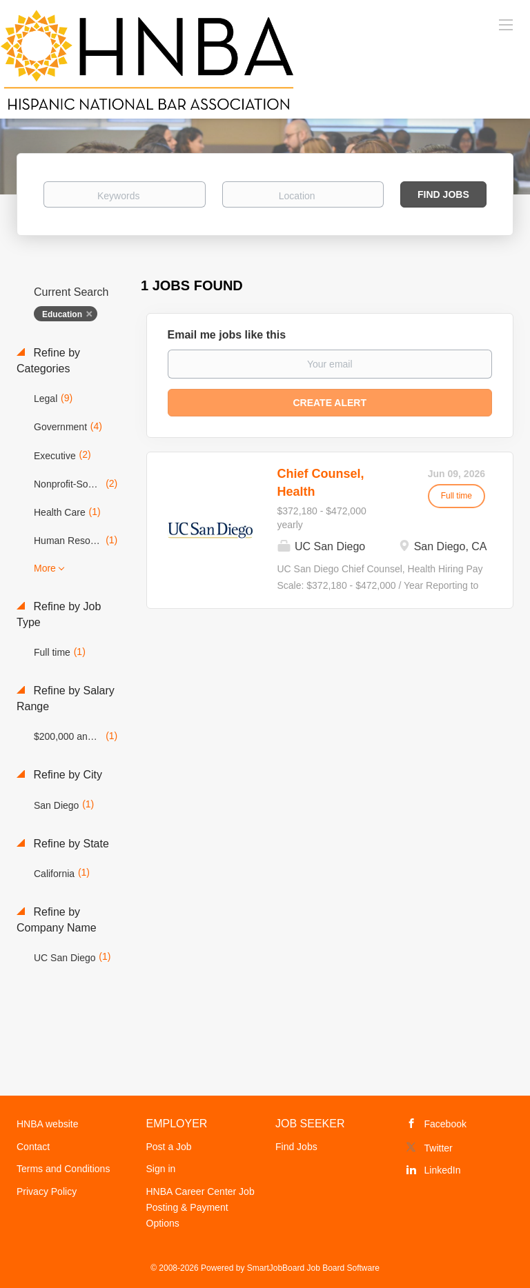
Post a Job (169, 1146)
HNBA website (47, 1123)
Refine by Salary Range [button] (66, 698)
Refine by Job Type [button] (59, 614)
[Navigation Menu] (506, 24)
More (45, 568)
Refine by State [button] (69, 843)
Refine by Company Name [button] (57, 920)
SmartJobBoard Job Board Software (313, 1268)
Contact (33, 1146)
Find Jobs (443, 194)
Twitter (438, 1148)
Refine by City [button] (66, 775)
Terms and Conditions (63, 1168)
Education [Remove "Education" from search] (62, 314)
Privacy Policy (47, 1191)
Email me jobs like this (227, 335)
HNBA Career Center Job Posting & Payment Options (200, 1207)
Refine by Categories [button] (48, 360)
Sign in (161, 1168)
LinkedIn (442, 1170)
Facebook (445, 1123)
